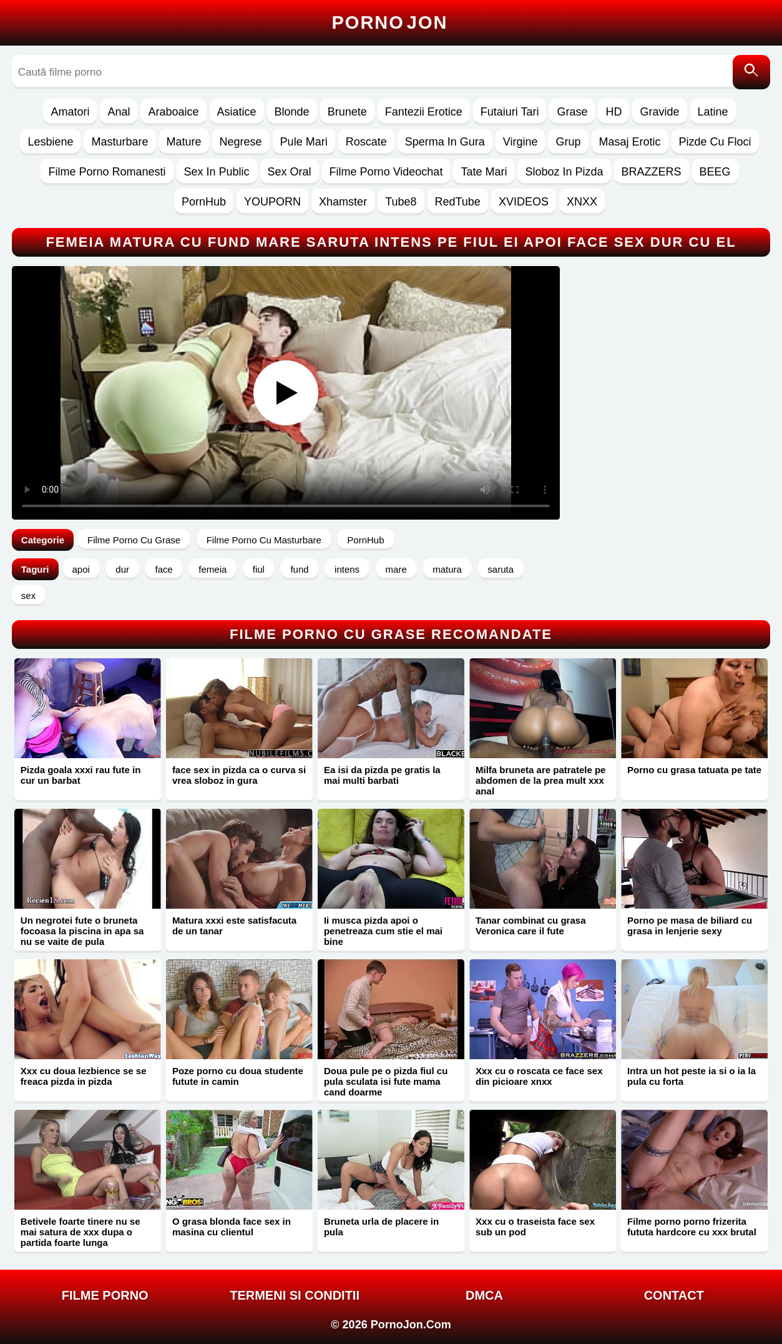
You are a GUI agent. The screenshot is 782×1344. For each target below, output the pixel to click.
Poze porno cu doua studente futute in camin (237, 1076)
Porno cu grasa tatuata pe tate (694, 769)
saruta (500, 569)
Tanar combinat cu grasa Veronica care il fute (530, 925)
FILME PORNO (105, 1295)
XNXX (582, 201)
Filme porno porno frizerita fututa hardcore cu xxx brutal (691, 1226)
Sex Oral (289, 172)
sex (28, 595)
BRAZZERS (652, 172)
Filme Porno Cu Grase (133, 540)
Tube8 (400, 201)
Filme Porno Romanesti (106, 172)
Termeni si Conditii (294, 1295)
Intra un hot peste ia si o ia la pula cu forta (691, 1076)
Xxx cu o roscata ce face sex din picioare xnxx (539, 1076)
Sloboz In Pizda (564, 172)
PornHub (204, 201)
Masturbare (119, 142)
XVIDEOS (524, 201)
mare (396, 569)
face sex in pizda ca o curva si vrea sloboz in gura (239, 775)
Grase (572, 112)
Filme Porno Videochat (386, 172)
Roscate (366, 142)
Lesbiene (50, 142)
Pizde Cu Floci (715, 142)
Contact (674, 1295)
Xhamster (343, 201)
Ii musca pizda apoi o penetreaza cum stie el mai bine (383, 931)
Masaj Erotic (630, 142)
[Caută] (751, 72)
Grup (567, 142)
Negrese (241, 142)
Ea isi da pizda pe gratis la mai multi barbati (382, 775)
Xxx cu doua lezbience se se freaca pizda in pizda (84, 1076)
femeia (212, 569)
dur (122, 569)
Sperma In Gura (445, 142)
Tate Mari (484, 172)
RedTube (458, 201)
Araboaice (173, 112)
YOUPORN (272, 201)
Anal (118, 112)
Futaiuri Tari (510, 112)
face (163, 569)
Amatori (70, 112)
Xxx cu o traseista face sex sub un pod (535, 1226)
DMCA (484, 1295)
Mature (184, 142)
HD (613, 112)
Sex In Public (217, 172)
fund (299, 569)
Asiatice (237, 112)
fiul (259, 569)
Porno (390, 22)
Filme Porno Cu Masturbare (264, 540)
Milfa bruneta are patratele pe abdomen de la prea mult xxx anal (540, 780)
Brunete (347, 112)
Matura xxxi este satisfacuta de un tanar (234, 925)
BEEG (715, 172)
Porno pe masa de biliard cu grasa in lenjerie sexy (689, 925)
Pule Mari (304, 142)
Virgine (520, 142)
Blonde (292, 112)
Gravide (659, 112)
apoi (81, 569)
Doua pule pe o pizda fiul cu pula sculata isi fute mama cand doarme (385, 1081)
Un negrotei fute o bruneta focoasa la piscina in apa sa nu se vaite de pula (82, 931)
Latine (713, 112)
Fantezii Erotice (423, 112)
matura (447, 569)
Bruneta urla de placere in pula (381, 1226)
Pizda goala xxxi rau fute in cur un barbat (81, 775)
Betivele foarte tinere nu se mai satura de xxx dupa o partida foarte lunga (80, 1232)
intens (347, 569)
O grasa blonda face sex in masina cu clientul (231, 1226)
